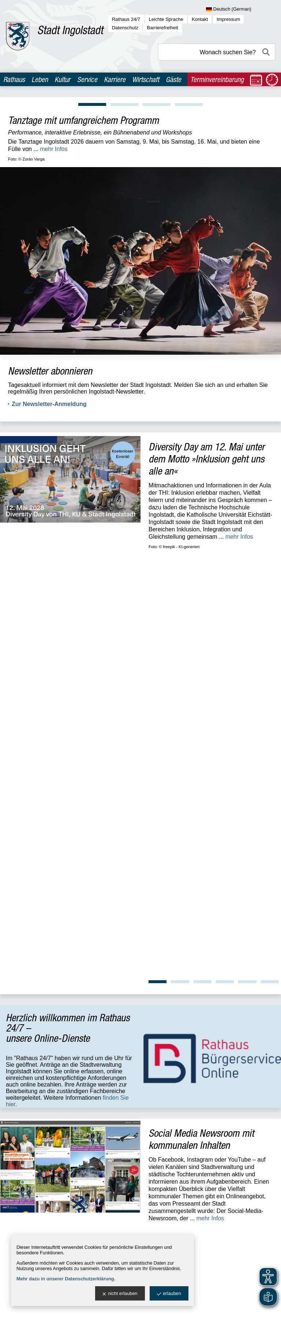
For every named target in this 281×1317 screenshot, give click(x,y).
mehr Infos (54, 149)
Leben (39, 79)
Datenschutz (125, 27)
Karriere (114, 79)
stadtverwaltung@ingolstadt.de (198, 1306)
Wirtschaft (145, 79)
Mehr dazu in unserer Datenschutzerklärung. (65, 1278)
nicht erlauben (119, 1294)
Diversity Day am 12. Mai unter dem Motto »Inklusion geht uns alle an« (207, 458)
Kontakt (200, 19)
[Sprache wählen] (240, 9)
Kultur (62, 79)
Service (87, 79)
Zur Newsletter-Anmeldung (49, 404)
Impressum (228, 19)
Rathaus (14, 79)
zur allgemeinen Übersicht (39, 1019)
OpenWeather (265, 1124)
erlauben (169, 1294)
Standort (122, 891)
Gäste (173, 79)
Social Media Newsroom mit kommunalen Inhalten (201, 724)
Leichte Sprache (166, 19)
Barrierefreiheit (162, 27)
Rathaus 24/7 (126, 19)
